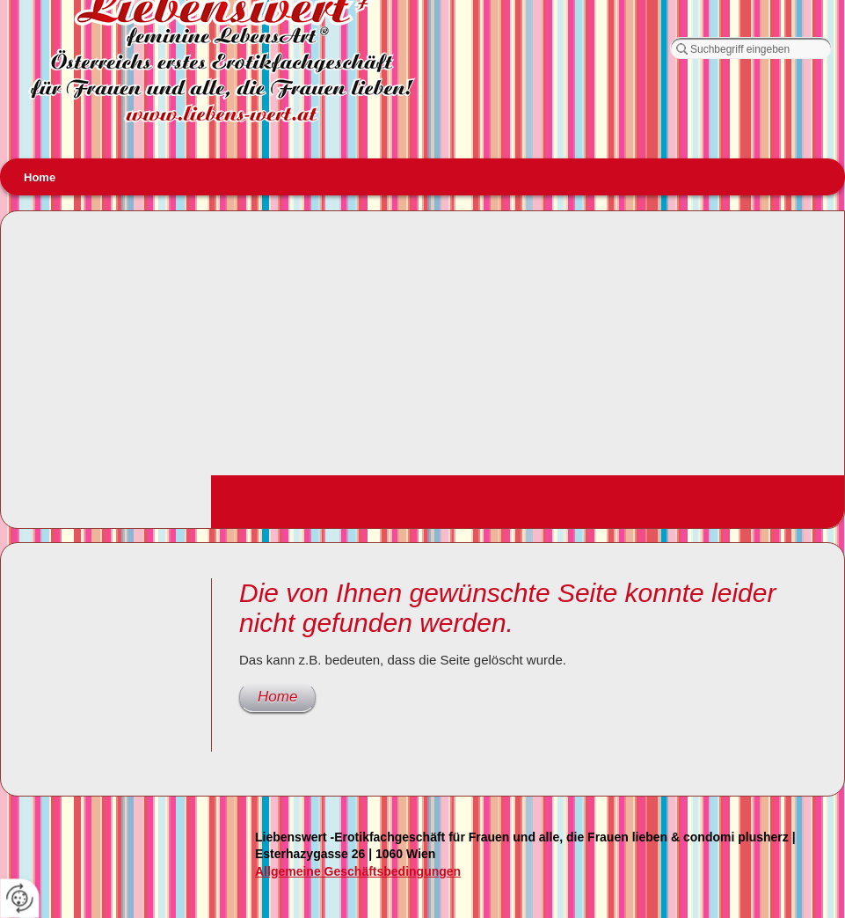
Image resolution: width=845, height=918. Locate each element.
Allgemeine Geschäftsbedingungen (358, 871)
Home (39, 177)
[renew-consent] (20, 898)
